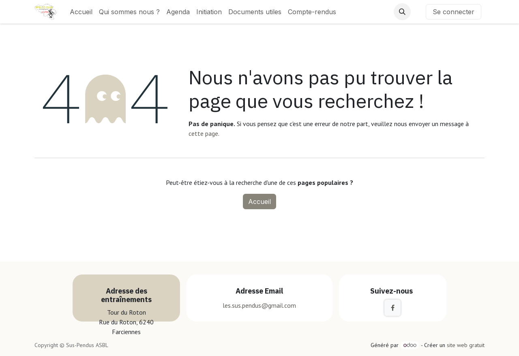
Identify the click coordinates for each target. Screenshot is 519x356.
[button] (402, 11)
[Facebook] (392, 308)
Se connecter (453, 12)
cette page (203, 133)
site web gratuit (466, 345)
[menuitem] (81, 12)
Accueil (259, 201)
